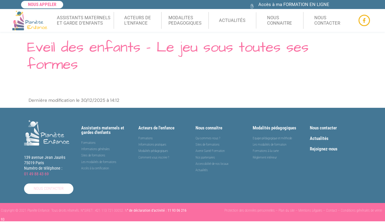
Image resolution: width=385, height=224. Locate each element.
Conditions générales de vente (361, 210)
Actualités (319, 138)
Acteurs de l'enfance (156, 128)
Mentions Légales (310, 210)
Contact (331, 210)
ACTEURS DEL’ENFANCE (137, 20)
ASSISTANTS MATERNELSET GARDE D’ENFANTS (83, 20)
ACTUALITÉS (232, 20)
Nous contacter (323, 128)
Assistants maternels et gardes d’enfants (102, 130)
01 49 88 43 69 (36, 173)
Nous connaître (209, 128)
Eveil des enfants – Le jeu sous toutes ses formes (168, 56)
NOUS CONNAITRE (279, 20)
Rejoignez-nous (323, 149)
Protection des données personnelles (249, 210)
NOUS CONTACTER (327, 20)
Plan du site (286, 210)
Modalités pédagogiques (274, 128)
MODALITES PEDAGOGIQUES (185, 20)
